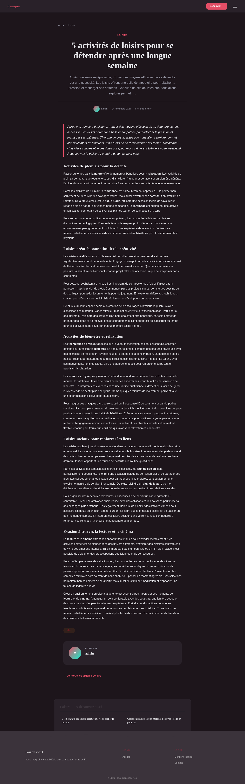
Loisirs (71, 25)
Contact (178, 762)
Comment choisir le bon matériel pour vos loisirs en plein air (154, 720)
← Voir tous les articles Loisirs (82, 675)
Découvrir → (217, 6)
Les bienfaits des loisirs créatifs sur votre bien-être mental (88, 720)
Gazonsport (34, 752)
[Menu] (234, 6)
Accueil (61, 25)
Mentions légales (183, 756)
